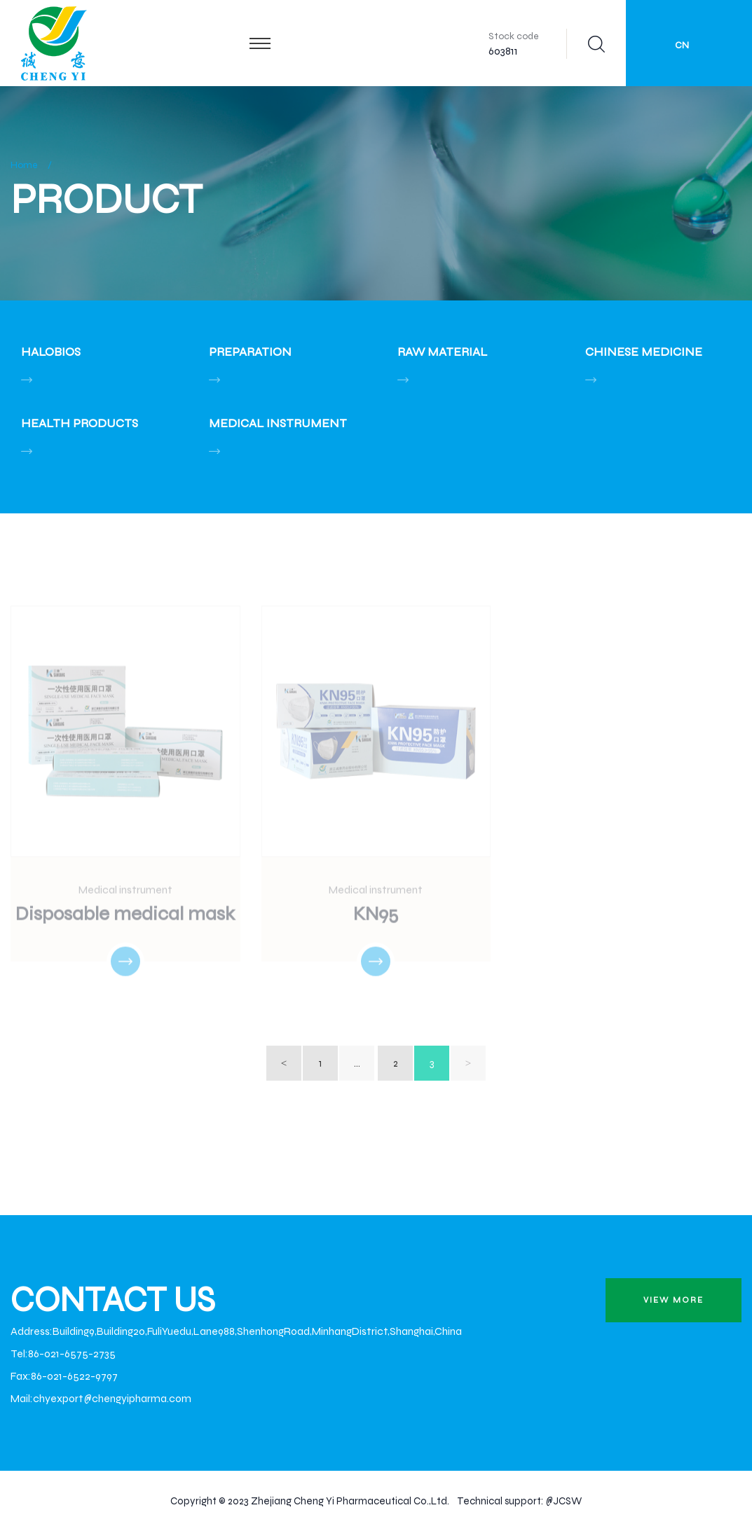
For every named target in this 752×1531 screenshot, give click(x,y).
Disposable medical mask (125, 915)
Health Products (79, 423)
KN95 (375, 915)
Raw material (442, 351)
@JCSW (563, 1501)
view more (673, 1300)
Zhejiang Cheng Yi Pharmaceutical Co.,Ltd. (350, 1501)
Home (24, 165)
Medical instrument (278, 423)
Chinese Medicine (643, 351)
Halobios (51, 351)
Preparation (250, 351)
